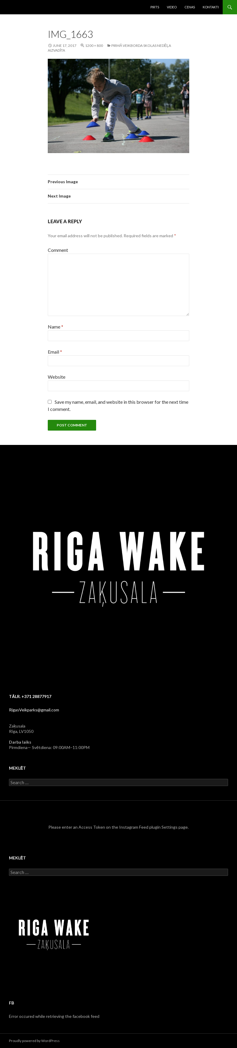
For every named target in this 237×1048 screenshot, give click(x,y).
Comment (58, 250)
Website (56, 377)
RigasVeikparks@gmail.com (34, 709)
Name (55, 326)
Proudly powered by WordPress (34, 1040)
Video (172, 7)
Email (55, 352)
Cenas (189, 7)
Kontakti (211, 7)
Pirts (154, 7)
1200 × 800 (94, 45)
